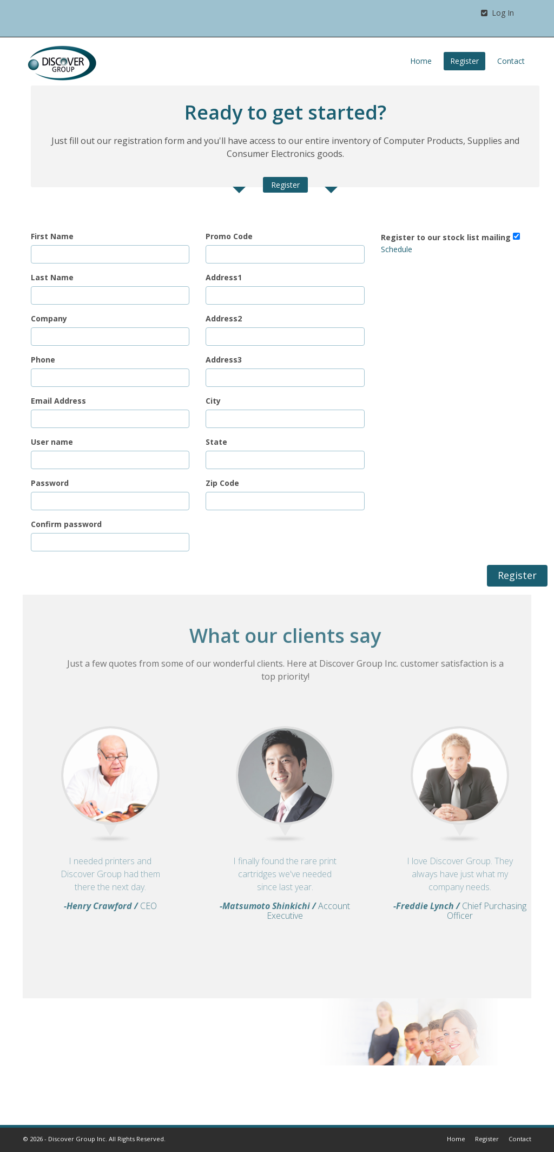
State (216, 442)
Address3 (224, 359)
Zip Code (222, 483)
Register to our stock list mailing (446, 237)
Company (49, 318)
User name (52, 442)
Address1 (224, 277)
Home (421, 61)
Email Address (58, 401)
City (213, 401)
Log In (497, 13)
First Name (52, 236)
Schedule (396, 249)
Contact (511, 61)
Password (50, 483)
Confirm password (66, 524)
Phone (43, 359)
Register (464, 61)
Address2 (224, 318)
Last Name (52, 277)
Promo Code (229, 236)
